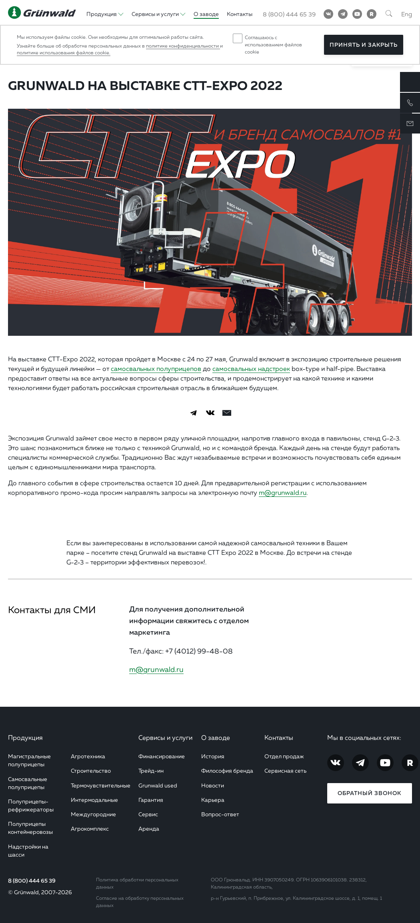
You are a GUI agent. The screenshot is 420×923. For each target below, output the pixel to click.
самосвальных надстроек (251, 369)
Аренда (148, 828)
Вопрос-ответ (220, 814)
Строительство (91, 770)
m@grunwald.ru (282, 492)
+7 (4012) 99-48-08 (199, 650)
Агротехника (88, 756)
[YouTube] (357, 14)
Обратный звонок (369, 793)
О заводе (215, 738)
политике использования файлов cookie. (63, 53)
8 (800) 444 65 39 (32, 880)
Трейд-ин (151, 770)
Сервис (148, 814)
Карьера (212, 799)
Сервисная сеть (285, 770)
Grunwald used (157, 785)
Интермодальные (94, 799)
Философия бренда (227, 770)
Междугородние (93, 814)
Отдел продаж (284, 756)
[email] (226, 413)
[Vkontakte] (328, 14)
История (212, 756)
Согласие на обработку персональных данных (140, 901)
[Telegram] (343, 14)
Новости (212, 785)
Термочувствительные (100, 785)
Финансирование (161, 756)
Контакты (278, 738)
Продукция (25, 738)
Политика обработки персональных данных (137, 883)
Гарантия (150, 799)
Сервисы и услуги (165, 738)
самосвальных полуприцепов (156, 369)
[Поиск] (388, 14)
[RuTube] (371, 14)
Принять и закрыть (364, 44)
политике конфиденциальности (183, 46)
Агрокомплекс (90, 828)
